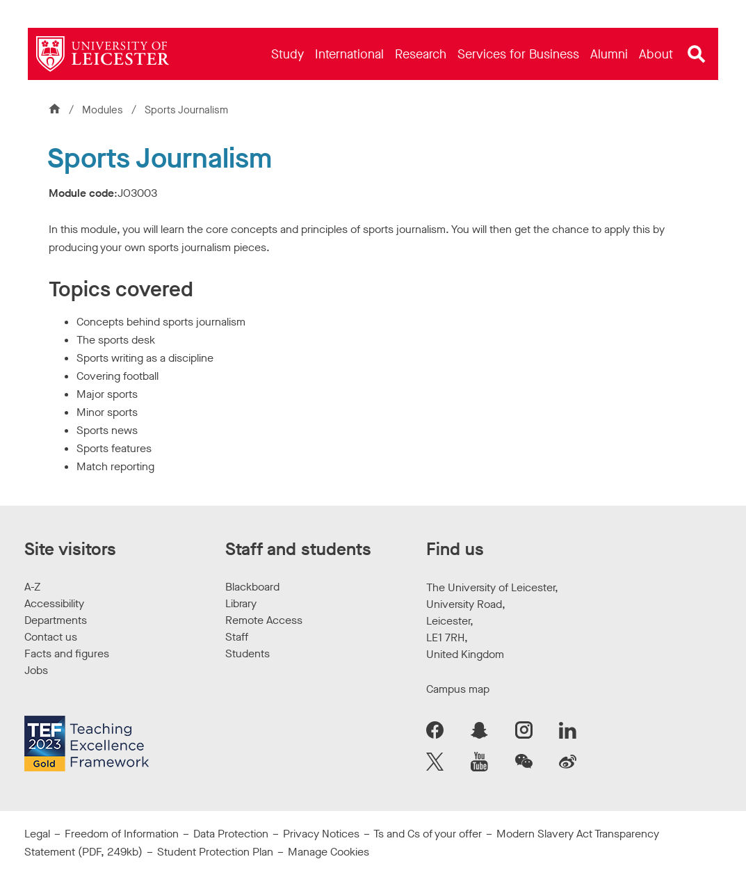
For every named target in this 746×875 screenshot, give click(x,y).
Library (241, 603)
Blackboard (252, 586)
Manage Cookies (328, 851)
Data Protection (230, 833)
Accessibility (54, 603)
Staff (236, 636)
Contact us (50, 636)
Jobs (36, 670)
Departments (55, 620)
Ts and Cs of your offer (427, 833)
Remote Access (263, 620)
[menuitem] (287, 54)
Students (247, 653)
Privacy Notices (321, 833)
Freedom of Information (122, 833)
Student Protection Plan (215, 851)
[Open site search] (696, 54)
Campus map (457, 689)
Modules (104, 110)
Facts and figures (66, 653)
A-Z (32, 586)
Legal (37, 833)
